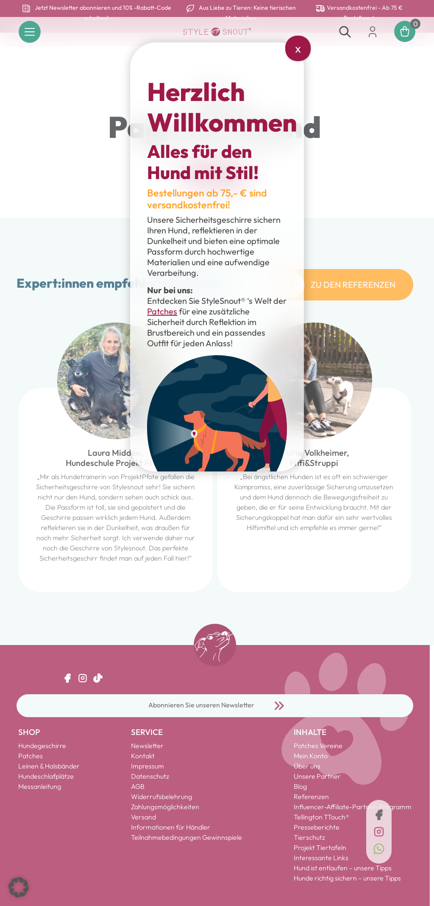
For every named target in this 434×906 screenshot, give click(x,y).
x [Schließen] (298, 48)
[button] (18, 887)
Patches (162, 311)
